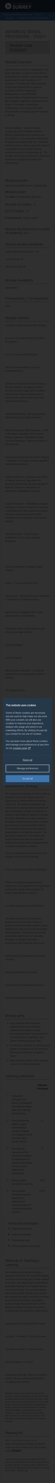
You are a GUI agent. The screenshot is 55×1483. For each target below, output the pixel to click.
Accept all (27, 778)
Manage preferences (27, 768)
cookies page (22, 748)
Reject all (27, 760)
